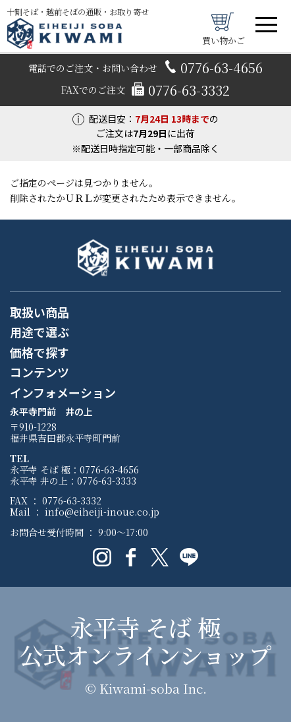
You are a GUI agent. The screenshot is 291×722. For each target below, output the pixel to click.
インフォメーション (63, 393)
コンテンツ (39, 372)
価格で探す (39, 353)
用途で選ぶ (39, 332)
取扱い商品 (39, 312)
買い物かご (223, 28)
